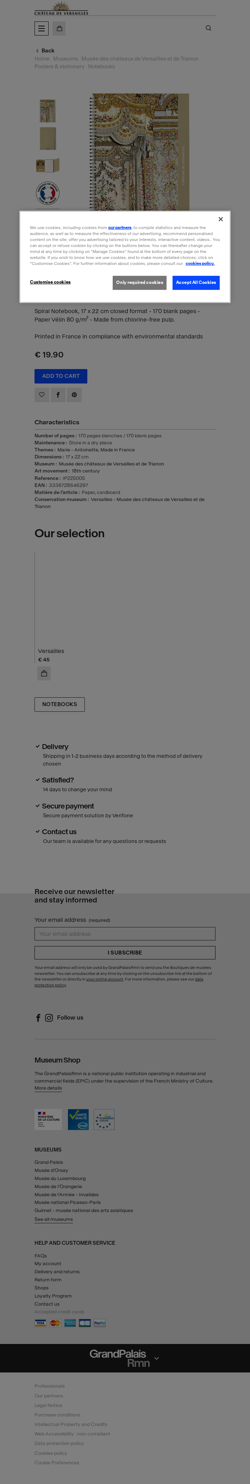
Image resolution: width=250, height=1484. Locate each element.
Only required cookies (139, 282)
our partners (119, 228)
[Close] (221, 219)
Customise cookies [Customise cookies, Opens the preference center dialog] (50, 282)
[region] (125, 257)
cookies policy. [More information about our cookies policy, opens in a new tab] (200, 263)
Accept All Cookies (196, 282)
